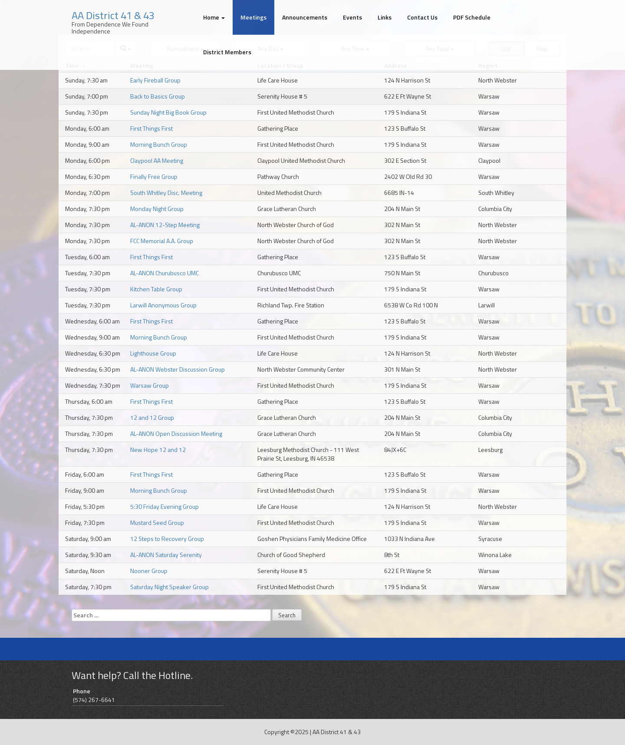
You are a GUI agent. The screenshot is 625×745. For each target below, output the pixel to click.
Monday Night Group (157, 208)
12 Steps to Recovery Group (167, 538)
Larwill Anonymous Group (163, 305)
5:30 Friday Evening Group (164, 506)
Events (352, 17)
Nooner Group (149, 570)
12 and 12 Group (152, 417)
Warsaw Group (149, 385)
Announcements (304, 17)
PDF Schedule (471, 17)
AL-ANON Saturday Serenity (166, 554)
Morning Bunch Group (158, 144)
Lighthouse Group (153, 353)
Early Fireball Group (155, 80)
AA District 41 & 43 (113, 15)
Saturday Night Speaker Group (169, 586)
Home (214, 17)
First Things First (151, 128)
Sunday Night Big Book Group (168, 112)
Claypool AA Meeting (156, 160)
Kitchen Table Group (156, 288)
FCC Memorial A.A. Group (161, 240)
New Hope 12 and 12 (158, 449)
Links (384, 17)
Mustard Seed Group (157, 522)
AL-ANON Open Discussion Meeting (176, 433)
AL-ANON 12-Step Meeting (165, 224)
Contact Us (422, 17)
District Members (227, 51)
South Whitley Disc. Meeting (166, 192)
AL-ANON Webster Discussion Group (177, 369)
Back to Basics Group (157, 96)
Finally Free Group (154, 176)
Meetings (253, 17)
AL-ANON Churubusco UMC (164, 272)
